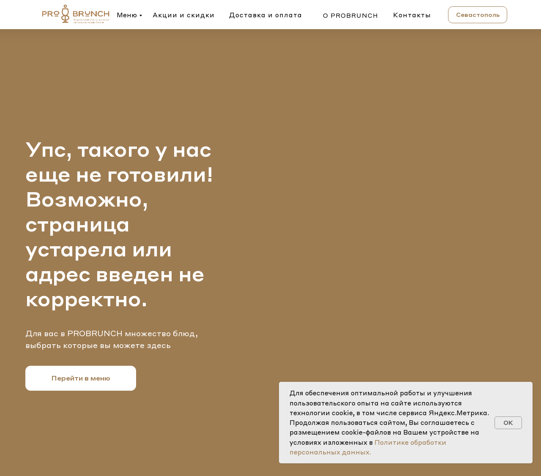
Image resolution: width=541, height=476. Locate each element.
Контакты (412, 15)
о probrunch (350, 15)
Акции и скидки (184, 15)
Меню (127, 15)
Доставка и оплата (265, 15)
